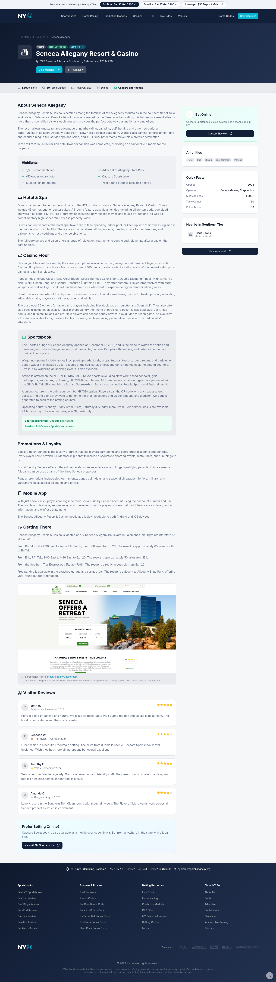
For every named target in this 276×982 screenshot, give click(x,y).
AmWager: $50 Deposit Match (204, 4)
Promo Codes (226, 15)
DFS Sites (147, 910)
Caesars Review (220, 133)
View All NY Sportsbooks (42, 845)
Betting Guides (150, 922)
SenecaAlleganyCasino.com (61, 676)
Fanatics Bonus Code (92, 910)
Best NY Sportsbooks (30, 892)
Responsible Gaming (216, 922)
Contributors (212, 910)
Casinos (138, 15)
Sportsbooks (68, 15)
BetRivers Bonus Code (93, 922)
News (145, 928)
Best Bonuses (248, 15)
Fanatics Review (27, 922)
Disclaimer (211, 916)
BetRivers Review (28, 928)
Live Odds (166, 15)
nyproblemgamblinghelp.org (192, 868)
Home (25, 36)
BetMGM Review (27, 910)
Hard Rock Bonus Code (93, 928)
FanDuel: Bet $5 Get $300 (119, 4)
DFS (151, 15)
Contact (209, 898)
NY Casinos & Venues (154, 916)
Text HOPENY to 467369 (154, 868)
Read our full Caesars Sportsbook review (50, 426)
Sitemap (209, 928)
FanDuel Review (27, 898)
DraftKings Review (28, 904)
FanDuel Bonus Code (92, 904)
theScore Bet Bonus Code (95, 916)
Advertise (210, 904)
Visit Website (49, 69)
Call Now (75, 69)
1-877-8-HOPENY (122, 868)
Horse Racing (90, 15)
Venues (182, 15)
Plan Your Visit (220, 251)
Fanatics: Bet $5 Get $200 (160, 4)
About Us (210, 892)
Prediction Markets (116, 15)
